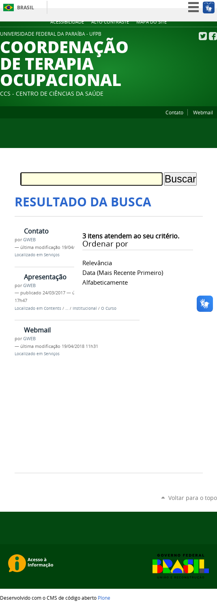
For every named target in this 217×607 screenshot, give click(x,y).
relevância (97, 263)
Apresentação (45, 276)
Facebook (213, 36)
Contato (174, 112)
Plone (104, 597)
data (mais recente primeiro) (122, 272)
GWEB (29, 239)
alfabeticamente (105, 282)
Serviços (52, 254)
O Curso (108, 308)
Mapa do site (151, 22)
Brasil (25, 7)
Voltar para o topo (192, 498)
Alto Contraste (110, 22)
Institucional (85, 308)
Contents (52, 308)
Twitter (203, 36)
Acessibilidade (67, 22)
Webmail (203, 112)
